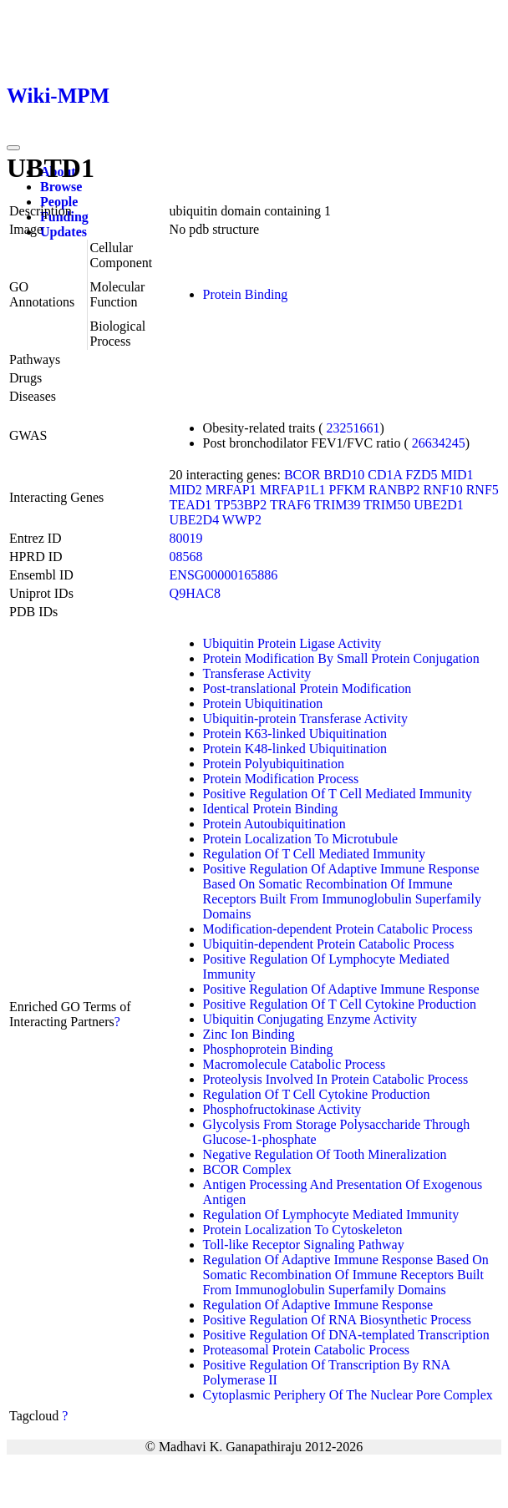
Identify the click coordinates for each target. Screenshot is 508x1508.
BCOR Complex (247, 1169)
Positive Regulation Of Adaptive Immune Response (341, 989)
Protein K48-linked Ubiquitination (295, 748)
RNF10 (443, 490)
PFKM (347, 490)
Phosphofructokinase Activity (282, 1109)
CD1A (385, 475)
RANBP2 (393, 490)
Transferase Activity (257, 673)
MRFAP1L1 (293, 490)
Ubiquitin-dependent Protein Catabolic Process (329, 944)
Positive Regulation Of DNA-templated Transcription (346, 1335)
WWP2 (242, 520)
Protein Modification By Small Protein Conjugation (341, 658)
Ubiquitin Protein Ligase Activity (292, 643)
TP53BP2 (241, 505)
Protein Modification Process (281, 779)
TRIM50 (386, 505)
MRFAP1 (231, 490)
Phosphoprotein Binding (268, 1049)
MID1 (457, 475)
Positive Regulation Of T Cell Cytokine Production (339, 1004)
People (59, 202)
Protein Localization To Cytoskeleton (303, 1229)
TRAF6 (290, 505)
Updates (63, 232)
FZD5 (421, 475)
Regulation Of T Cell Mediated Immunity (314, 854)
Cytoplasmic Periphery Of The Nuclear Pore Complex (348, 1395)
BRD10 (343, 475)
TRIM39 (337, 505)
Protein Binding (245, 294)
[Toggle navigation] (13, 147)
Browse (61, 187)
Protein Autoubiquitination (274, 824)
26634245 (438, 443)
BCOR (302, 475)
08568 (186, 556)
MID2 (186, 490)
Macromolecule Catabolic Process (294, 1064)
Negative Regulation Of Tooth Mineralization (325, 1154)
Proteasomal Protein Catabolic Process (306, 1350)
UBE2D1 (439, 505)
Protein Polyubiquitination (273, 764)
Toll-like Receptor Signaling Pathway (303, 1244)
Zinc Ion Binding (249, 1034)
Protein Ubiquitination (263, 703)
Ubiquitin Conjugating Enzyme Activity (310, 1019)
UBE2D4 (195, 520)
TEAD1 (191, 505)
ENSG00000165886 (224, 575)
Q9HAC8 (195, 593)
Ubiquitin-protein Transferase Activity (305, 718)
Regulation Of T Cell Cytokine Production (316, 1094)
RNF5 (482, 490)
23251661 (353, 428)
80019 (186, 538)
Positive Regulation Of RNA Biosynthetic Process (337, 1320)
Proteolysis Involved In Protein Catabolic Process (336, 1079)
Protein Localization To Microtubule (301, 839)
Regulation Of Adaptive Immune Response (318, 1305)
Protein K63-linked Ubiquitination (295, 733)
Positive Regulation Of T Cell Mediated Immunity (337, 794)
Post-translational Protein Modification (307, 688)
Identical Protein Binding (270, 809)
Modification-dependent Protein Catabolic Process (338, 929)
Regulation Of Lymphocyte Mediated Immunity (331, 1214)
